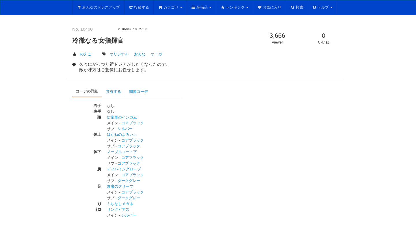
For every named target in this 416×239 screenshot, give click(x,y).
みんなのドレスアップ (98, 7)
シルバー (125, 129)
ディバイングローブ (124, 169)
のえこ (85, 54)
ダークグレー (129, 180)
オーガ (156, 54)
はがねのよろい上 (122, 134)
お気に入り (269, 7)
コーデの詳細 (87, 91)
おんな (139, 54)
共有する (113, 91)
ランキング (234, 7)
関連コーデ (138, 91)
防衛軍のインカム (122, 117)
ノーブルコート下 (122, 152)
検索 (296, 7)
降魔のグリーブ (120, 186)
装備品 (201, 7)
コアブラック (132, 123)
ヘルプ (322, 7)
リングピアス (118, 209)
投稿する (139, 7)
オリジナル (119, 54)
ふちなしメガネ (120, 204)
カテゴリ (170, 7)
